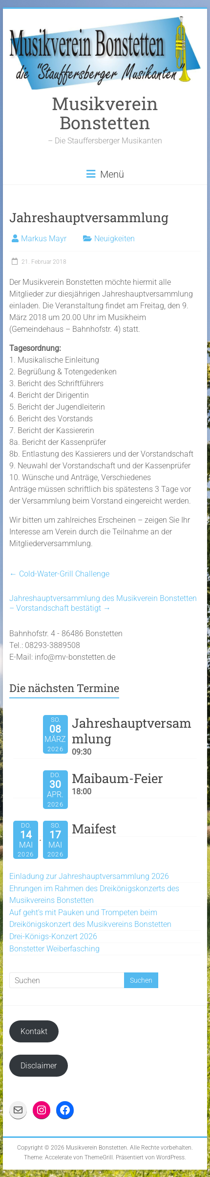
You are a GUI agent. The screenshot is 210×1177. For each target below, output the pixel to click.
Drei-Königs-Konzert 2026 (53, 936)
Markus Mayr (43, 238)
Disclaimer (39, 1065)
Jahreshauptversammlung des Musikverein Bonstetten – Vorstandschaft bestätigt (103, 603)
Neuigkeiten (114, 238)
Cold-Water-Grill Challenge (59, 573)
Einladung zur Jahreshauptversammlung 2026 (89, 876)
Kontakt (34, 1031)
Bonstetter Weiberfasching (54, 948)
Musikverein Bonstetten (105, 113)
